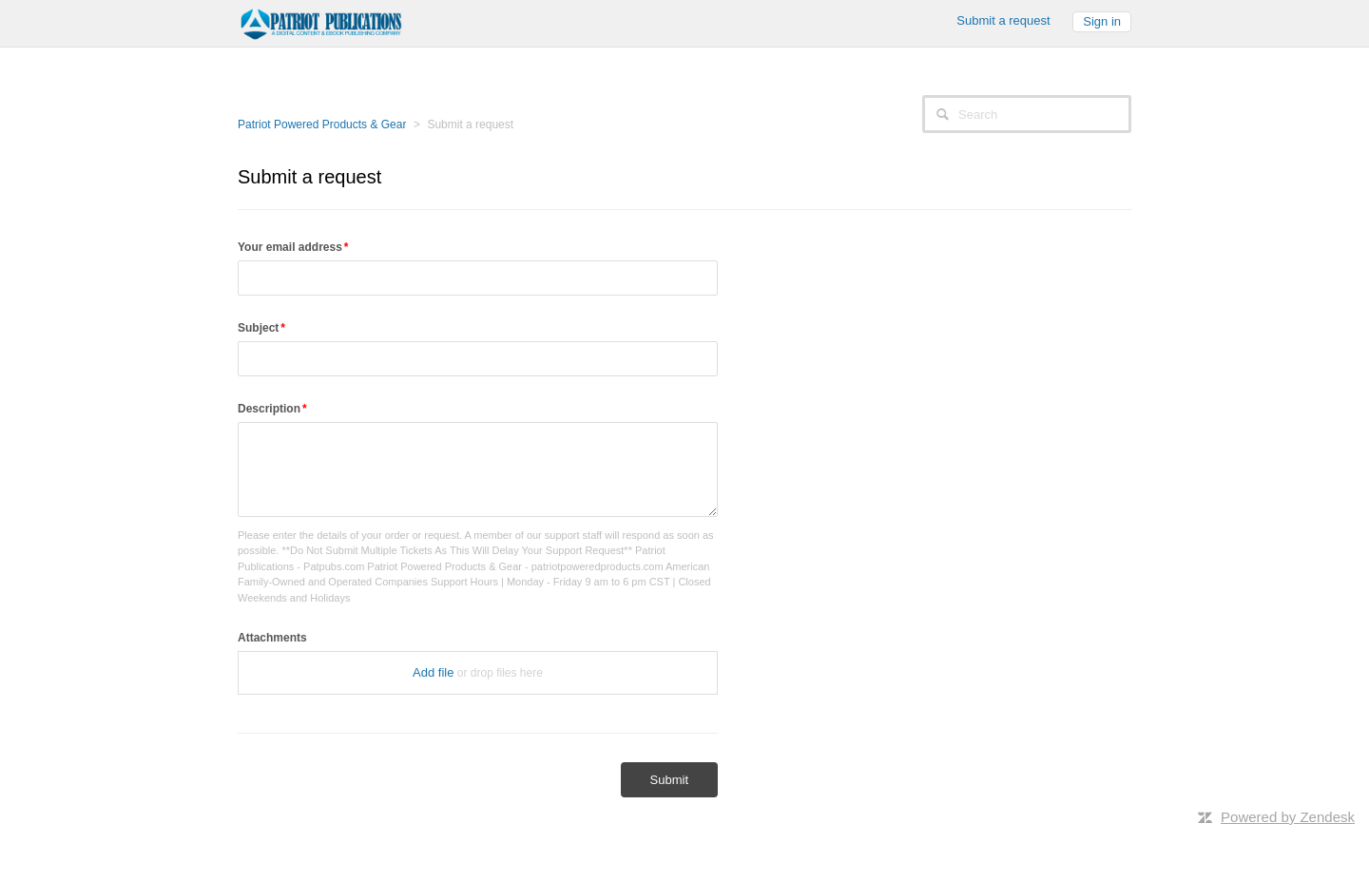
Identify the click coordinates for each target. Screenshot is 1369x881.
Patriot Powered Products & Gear (322, 124)
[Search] (1026, 114)
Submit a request (1003, 20)
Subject (258, 328)
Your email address (290, 247)
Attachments (272, 637)
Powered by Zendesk (1288, 817)
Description (269, 408)
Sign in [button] (1102, 21)
